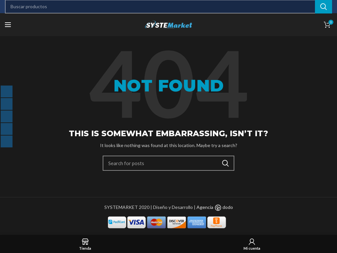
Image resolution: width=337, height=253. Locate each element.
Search (225, 163)
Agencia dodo (214, 207)
